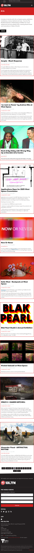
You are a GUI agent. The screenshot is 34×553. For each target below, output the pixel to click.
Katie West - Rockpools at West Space (14, 283)
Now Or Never (7, 242)
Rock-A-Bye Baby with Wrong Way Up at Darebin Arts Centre (15, 152)
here (4, 535)
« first (3, 468)
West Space (3, 289)
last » (19, 471)
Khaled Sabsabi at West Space (14, 365)
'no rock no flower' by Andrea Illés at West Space (16, 106)
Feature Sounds (5, 64)
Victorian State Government (14, 537)
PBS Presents (4, 246)
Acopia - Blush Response (11, 61)
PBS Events (4, 156)
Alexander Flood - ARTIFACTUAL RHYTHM (14, 448)
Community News (5, 110)
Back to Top (31, 550)
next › (15, 471)
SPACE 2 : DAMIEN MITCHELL (13, 402)
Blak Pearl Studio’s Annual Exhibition (16, 328)
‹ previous (8, 468)
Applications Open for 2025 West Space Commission (15, 190)
